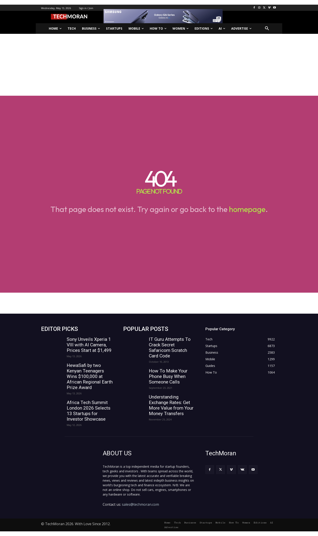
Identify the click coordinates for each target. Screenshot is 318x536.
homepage (247, 209)
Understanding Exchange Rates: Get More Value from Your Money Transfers (171, 405)
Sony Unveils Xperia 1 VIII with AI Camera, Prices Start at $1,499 (89, 345)
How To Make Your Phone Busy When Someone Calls (168, 376)
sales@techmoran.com (140, 504)
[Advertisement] (159, 65)
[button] (267, 28)
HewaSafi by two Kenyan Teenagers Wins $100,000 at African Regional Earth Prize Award (90, 376)
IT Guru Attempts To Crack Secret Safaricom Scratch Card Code (170, 348)
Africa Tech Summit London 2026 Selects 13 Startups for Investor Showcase (88, 411)
